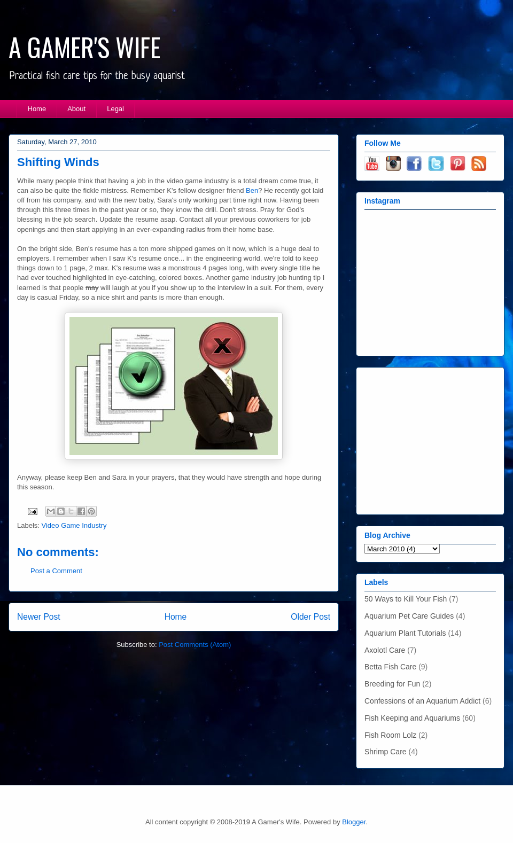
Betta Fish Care (390, 666)
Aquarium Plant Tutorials (405, 633)
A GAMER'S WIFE (84, 47)
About (76, 109)
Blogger (354, 822)
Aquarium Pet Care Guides (409, 616)
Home (37, 109)
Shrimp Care (385, 751)
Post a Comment (56, 571)
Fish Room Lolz (390, 735)
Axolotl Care (384, 650)
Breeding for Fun (392, 684)
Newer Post (38, 616)
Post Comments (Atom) (195, 645)
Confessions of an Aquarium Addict (422, 701)
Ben (252, 190)
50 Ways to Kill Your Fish (405, 599)
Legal (115, 109)
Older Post (310, 616)
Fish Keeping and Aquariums (412, 718)
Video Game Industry (74, 525)
